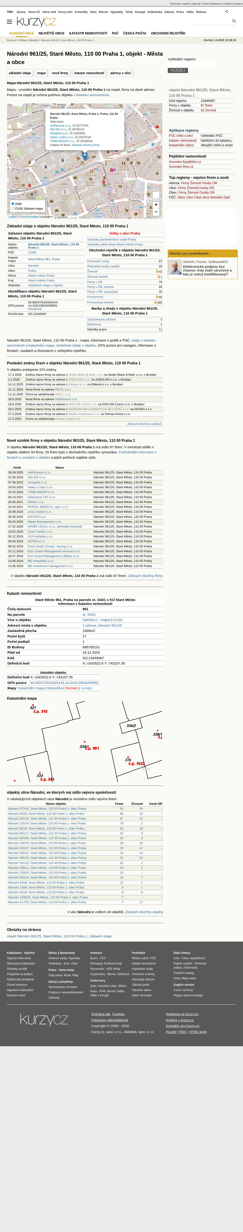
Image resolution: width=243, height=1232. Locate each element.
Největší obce (52, 33)
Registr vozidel (183, 963)
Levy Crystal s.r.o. (39, 511)
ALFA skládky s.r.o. (40, 536)
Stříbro (122, 986)
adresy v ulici (120, 73)
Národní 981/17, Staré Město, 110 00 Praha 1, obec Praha (47, 833)
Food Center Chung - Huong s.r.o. (50, 546)
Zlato (93, 12)
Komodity (81, 12)
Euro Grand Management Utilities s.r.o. (53, 556)
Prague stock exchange (188, 995)
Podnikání (138, 952)
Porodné (71, 987)
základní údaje (20, 73)
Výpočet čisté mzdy (19, 958)
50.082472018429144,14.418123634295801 (64, 683)
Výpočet (29, 952)
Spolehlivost (197, 958)
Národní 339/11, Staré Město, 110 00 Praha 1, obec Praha (47, 867)
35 (121, 848)
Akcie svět (49, 12)
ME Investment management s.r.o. (50, 566)
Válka (189, 12)
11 (121, 882)
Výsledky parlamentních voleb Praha (111, 239)
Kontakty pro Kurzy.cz (182, 1026)
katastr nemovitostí (89, 73)
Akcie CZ (34, 12)
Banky (53, 952)
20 (141, 858)
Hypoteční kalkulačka (20, 990)
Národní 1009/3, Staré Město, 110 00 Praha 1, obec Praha (47, 872)
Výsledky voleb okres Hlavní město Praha (115, 244)
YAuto (205, 3)
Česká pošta (134, 33)
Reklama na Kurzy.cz (182, 1014)
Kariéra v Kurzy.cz (180, 1020)
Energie (140, 12)
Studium (238, 3)
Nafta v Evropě (99, 995)
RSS (183, 1032)
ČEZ (103, 958)
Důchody (54, 997)
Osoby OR (209, 183)
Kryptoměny (97, 974)
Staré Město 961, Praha (44, 259)
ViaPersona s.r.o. (60, 125)
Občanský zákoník (143, 979)
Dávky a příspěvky (61, 981)
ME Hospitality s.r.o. (41, 561)
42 (141, 818)
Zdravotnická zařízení (101, 319)
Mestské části (220, 197)
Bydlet (228, 3)
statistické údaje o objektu (76, 345)
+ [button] (156, 205)
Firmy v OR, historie (100, 287)
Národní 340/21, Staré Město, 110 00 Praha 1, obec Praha (47, 853)
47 (141, 848)
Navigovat (34, 309)
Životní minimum (17, 984)
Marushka (54, 688)
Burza (93, 958)
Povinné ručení (16, 995)
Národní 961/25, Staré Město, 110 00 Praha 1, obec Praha (47, 818)
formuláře (146, 995)
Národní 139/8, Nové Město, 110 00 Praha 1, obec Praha (46, 887)
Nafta (120, 991)
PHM (102, 991)
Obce (181, 197)
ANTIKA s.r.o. (37, 541)
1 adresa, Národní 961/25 (102, 625)
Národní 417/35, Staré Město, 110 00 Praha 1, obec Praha (47, 902)
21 (121, 858)
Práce (180, 12)
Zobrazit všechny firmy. (86, 144)
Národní (33, 265)
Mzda (67, 975)
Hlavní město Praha (41, 275)
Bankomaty (67, 952)
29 (141, 828)
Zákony (169, 12)
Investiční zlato (107, 986)
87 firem (206, 105)
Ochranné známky (143, 974)
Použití (171, 1032)
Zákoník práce (141, 984)
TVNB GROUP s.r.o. (62, 141)
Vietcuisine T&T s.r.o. (42, 497)
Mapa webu (189, 978)
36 (141, 808)
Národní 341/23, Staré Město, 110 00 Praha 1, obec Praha (47, 863)
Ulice (189, 197)
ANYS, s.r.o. (63, 389)
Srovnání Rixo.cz (181, 166)
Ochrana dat (100, 1014)
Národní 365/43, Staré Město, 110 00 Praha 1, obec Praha (47, 858)
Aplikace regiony (184, 130)
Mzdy (117, 968)
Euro (66, 963)
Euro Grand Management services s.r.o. (54, 551)
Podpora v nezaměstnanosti (66, 992)
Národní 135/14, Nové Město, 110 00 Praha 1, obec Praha (47, 823)
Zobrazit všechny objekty (144, 912)
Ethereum (123, 974)
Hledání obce (21, 33)
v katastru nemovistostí (91, 95)
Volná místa (66, 970)
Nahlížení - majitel (96, 620)
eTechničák (190, 967)
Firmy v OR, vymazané (102, 291)
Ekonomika (97, 968)
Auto (176, 958)
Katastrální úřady (142, 968)
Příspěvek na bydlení (20, 974)
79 (121, 823)
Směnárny (55, 963)
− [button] (156, 212)
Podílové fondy (113, 963)
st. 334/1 (89, 614)
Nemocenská (57, 987)
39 (121, 843)
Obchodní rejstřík (180, 3)
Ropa (93, 991)
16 (121, 872)
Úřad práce (55, 975)
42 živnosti (208, 110)
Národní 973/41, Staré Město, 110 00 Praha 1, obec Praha (47, 808)
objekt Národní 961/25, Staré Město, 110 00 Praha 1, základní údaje (59, 936)
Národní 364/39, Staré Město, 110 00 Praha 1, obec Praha (47, 838)
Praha (32, 270)
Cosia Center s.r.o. (40, 531)
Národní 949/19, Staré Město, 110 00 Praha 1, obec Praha (47, 877)
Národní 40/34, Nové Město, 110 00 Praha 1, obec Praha (46, 892)
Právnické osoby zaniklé (103, 266)
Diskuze (201, 12)
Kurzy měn (65, 12)
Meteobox (216, 3)
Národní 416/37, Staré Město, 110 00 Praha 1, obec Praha (47, 848)
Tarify (129, 12)
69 (121, 828)
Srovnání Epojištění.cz (185, 162)
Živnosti (92, 271)
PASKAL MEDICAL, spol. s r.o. (48, 507)
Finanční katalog (184, 973)
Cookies (118, 1014)
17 (141, 902)
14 (141, 853)
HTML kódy (198, 1032)
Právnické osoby (98, 261)
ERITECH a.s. (37, 516)
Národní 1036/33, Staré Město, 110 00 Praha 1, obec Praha (48, 897)
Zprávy (21, 12)
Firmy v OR (95, 282)
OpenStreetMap (30, 216)
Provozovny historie (100, 302)
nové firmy (60, 73)
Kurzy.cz (11, 40)
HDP (109, 968)
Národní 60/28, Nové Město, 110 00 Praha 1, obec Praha (46, 813)
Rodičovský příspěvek (20, 979)
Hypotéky (117, 12)
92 (121, 808)
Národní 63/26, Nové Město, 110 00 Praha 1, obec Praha (46, 882)
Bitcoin (103, 12)
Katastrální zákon (181, 145)
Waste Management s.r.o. (45, 521)
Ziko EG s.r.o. (58, 129)
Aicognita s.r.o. (59, 133)
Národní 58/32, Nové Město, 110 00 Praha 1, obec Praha (46, 828)
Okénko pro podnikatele (189, 253)
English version (184, 984)
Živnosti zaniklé (97, 276)
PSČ (115, 33)
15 (141, 813)
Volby (177, 978)
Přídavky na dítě (17, 968)
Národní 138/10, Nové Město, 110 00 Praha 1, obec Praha (47, 843)
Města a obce (140, 958)
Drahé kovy (97, 980)
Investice (96, 952)
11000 (32, 252)
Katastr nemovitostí (183, 140)
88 (121, 813)
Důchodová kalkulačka (21, 963)
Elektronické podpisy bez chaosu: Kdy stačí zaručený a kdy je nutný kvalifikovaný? (207, 270)
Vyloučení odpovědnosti (109, 1020)
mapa (41, 73)
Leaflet (12, 216)
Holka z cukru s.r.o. (62, 137)
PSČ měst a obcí (181, 135)
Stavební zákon (141, 990)
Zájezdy (195, 3)
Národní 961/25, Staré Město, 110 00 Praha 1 (67, 40)
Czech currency (183, 990)
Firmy (185, 183)
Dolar (74, 963)
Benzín (111, 991)
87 (121, 818)
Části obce (201, 197)
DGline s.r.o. (36, 502)
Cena (185, 958)
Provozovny (95, 297)
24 (121, 853)
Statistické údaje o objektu (45, 285)
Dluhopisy (96, 963)
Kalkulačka (155, 12)
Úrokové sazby (58, 958)
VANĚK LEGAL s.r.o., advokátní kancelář (55, 526)
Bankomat (94, 324)
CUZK (118, 620)
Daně (135, 995)
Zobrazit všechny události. (145, 424)
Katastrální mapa (31, 688)
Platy (75, 975)
